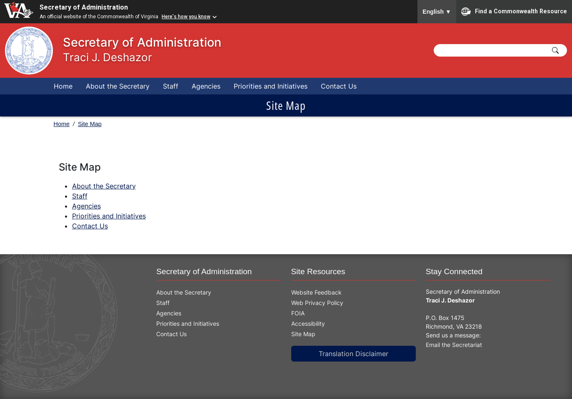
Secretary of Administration (84, 7)
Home (63, 86)
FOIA (298, 313)
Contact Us (339, 86)
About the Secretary (118, 86)
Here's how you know (186, 17)
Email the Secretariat (454, 344)
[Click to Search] (555, 50)
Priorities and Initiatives (270, 86)
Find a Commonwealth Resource (514, 11)
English (436, 11)
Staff (170, 86)
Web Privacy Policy (317, 302)
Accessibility (308, 323)
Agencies (206, 86)
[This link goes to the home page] (23, 50)
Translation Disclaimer (353, 353)
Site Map (90, 124)
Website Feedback (316, 292)
